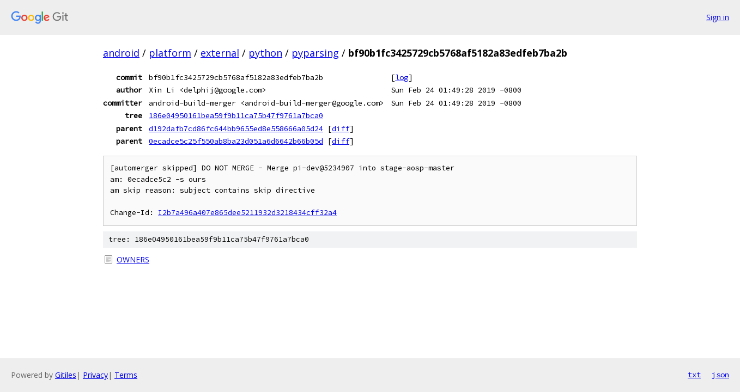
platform (170, 52)
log (401, 77)
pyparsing (315, 52)
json (720, 374)
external (220, 52)
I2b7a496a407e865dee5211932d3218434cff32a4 (247, 212)
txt (694, 374)
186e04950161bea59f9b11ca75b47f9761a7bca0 (236, 115)
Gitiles (65, 375)
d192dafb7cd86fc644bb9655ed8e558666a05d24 (236, 128)
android (121, 52)
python (265, 52)
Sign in (717, 17)
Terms (125, 375)
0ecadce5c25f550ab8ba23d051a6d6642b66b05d (236, 141)
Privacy (95, 375)
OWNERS (133, 259)
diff (340, 128)
